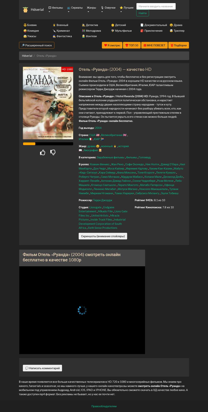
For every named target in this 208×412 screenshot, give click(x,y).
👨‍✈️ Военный (60, 25)
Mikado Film (105, 211)
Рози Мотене (165, 180)
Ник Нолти (152, 164)
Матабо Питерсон (151, 185)
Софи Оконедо (134, 164)
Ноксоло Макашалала (153, 189)
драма (91, 146)
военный (107, 146)
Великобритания (112, 135)
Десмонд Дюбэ (173, 176)
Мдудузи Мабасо (132, 176)
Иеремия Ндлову (137, 168)
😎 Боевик (30, 25)
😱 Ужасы (29, 36)
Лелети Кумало (166, 172)
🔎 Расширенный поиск (36, 45)
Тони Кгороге (146, 172)
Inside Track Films (102, 219)
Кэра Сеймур (107, 172)
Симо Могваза (110, 176)
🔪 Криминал (61, 30)
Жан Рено (117, 164)
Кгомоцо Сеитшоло (104, 185)
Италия (84, 139)
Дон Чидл (99, 168)
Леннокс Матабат (105, 189)
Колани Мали (153, 176)
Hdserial (37, 9)
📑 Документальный (150, 25)
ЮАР (97, 139)
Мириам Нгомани (101, 193)
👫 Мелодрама (91, 30)
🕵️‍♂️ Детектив (90, 25)
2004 (98, 127)
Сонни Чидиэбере (144, 180)
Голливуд (145, 157)
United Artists (100, 215)
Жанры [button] (91, 7)
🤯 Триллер (177, 30)
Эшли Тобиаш (170, 193)
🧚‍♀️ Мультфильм (120, 30)
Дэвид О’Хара (170, 164)
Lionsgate (95, 207)
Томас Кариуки (124, 193)
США (92, 135)
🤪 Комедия (31, 30)
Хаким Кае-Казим (161, 168)
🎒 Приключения (150, 30)
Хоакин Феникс (100, 164)
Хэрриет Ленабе (89, 180)
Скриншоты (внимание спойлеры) (103, 236)
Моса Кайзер (116, 168)
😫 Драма (176, 25)
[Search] (156, 6)
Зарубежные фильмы (111, 157)
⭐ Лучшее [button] (127, 7)
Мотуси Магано (128, 189)
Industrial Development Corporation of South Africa (102, 223)
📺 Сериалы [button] (75, 7)
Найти (143, 13)
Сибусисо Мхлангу (148, 193)
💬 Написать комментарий (42, 368)
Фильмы (132, 157)
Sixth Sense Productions (102, 227)
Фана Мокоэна (126, 172)
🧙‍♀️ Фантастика (62, 36)
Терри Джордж (102, 200)
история (123, 146)
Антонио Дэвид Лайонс (116, 180)
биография (91, 150)
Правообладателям (104, 406)
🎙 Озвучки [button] (108, 7)
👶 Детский (118, 25)
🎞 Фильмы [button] (55, 7)
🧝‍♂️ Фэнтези (89, 36)
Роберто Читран (89, 176)
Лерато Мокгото (128, 185)
